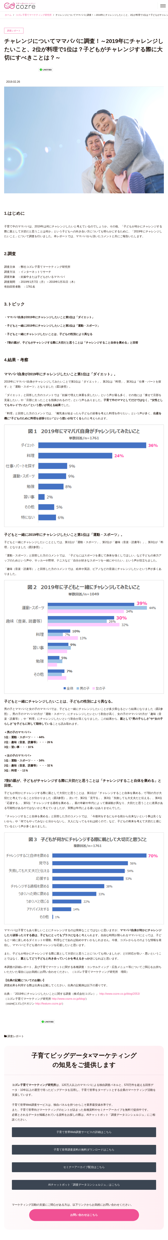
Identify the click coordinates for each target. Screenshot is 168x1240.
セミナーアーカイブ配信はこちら (84, 1167)
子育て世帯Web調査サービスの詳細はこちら (84, 1132)
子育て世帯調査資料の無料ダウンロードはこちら (84, 1149)
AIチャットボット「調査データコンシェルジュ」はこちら (84, 1184)
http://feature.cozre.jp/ (48, 1003)
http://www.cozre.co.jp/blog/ (68, 998)
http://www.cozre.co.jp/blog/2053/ (119, 993)
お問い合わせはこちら (84, 1214)
